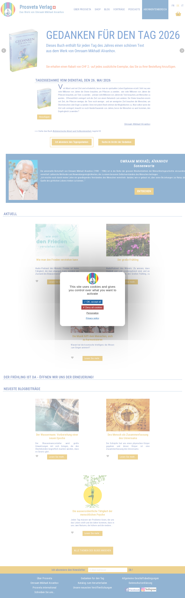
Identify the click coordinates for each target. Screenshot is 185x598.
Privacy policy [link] (92, 318)
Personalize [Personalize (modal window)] (92, 313)
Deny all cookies (92, 307)
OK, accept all (92, 302)
